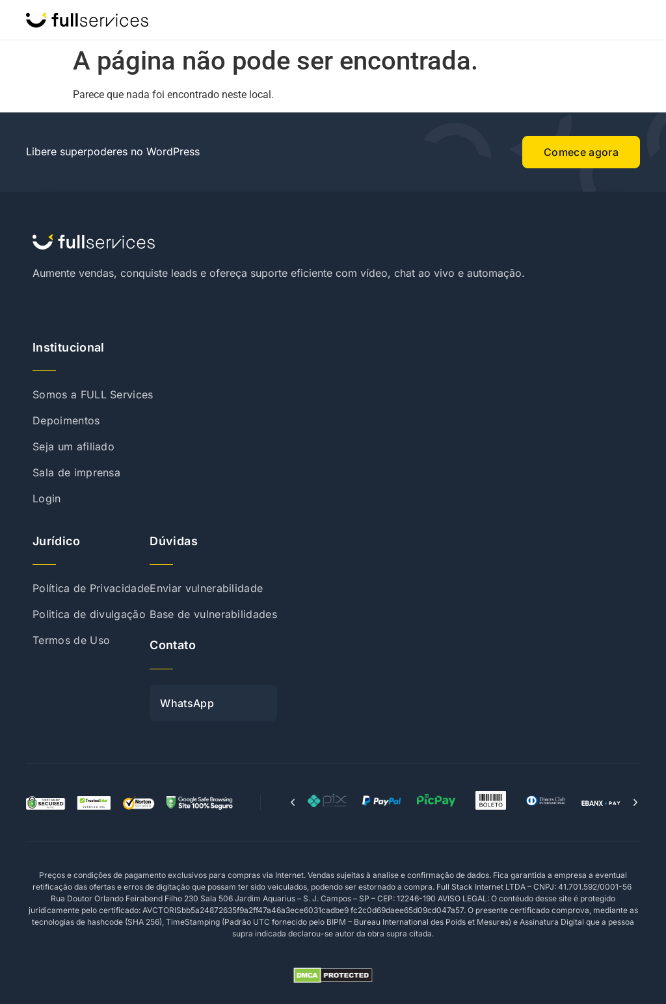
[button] (292, 802)
